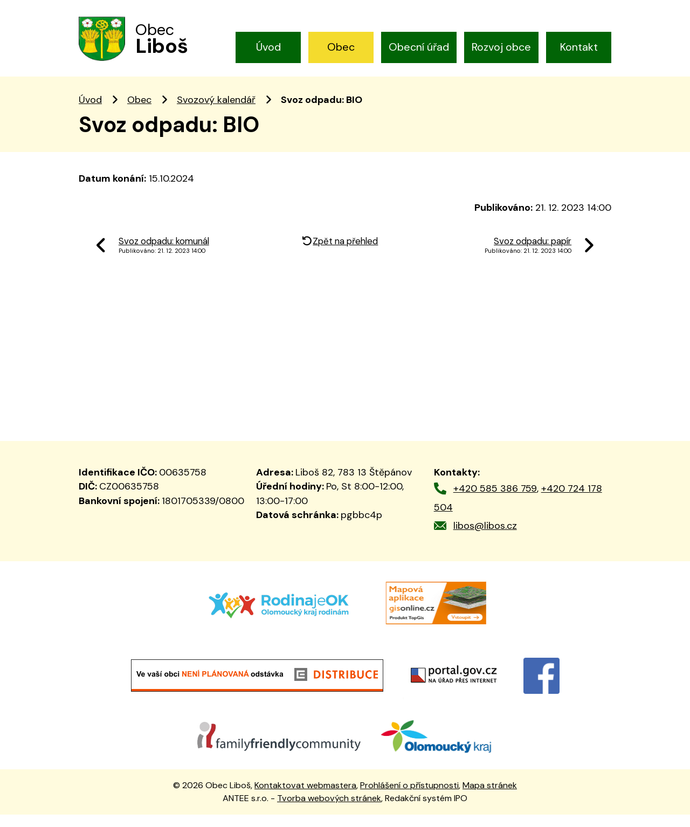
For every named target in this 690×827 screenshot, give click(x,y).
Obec (341, 47)
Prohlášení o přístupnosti (409, 797)
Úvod (268, 47)
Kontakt (579, 47)
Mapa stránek (490, 797)
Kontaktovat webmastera (305, 797)
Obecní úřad (419, 47)
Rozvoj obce (501, 47)
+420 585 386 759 (495, 500)
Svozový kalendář (216, 112)
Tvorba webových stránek (329, 810)
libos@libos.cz (485, 538)
